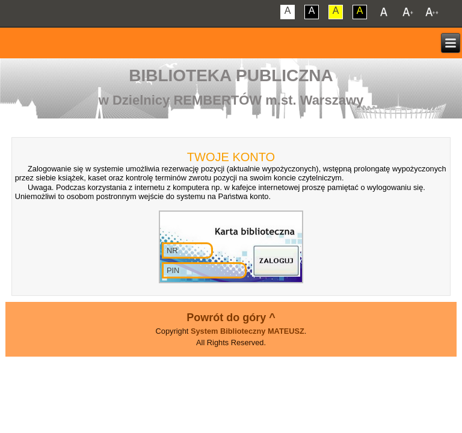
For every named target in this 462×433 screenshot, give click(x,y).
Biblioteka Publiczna (231, 75)
